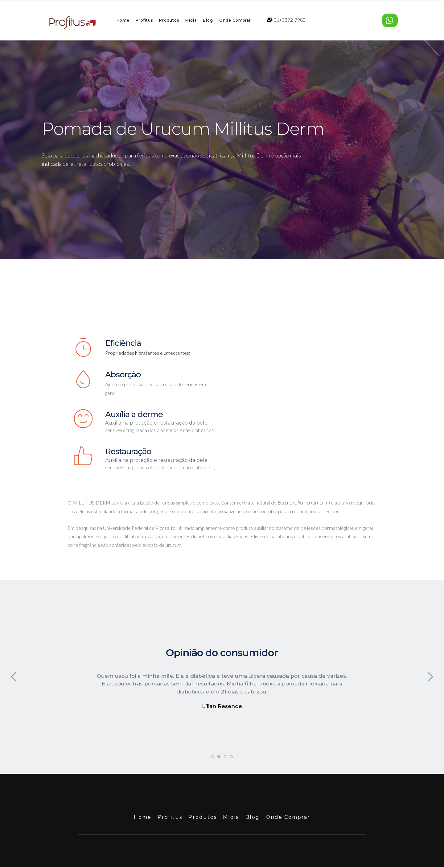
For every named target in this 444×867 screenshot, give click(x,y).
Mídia (191, 20)
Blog (208, 20)
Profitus (144, 20)
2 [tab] (218, 733)
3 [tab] (225, 733)
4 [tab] (231, 733)
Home (123, 20)
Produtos (169, 20)
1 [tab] (212, 733)
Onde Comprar (235, 20)
